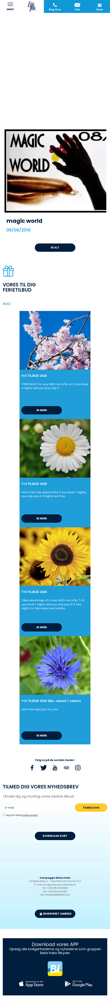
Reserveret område (55, 914)
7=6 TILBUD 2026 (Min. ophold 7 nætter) (51, 701)
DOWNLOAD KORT (55, 836)
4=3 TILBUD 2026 (34, 376)
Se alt (55, 247)
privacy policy (29, 815)
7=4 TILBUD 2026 (34, 484)
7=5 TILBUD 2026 (34, 592)
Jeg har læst (22, 815)
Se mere (41, 410)
